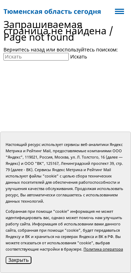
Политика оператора (103, 249)
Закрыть (18, 260)
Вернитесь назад (24, 49)
